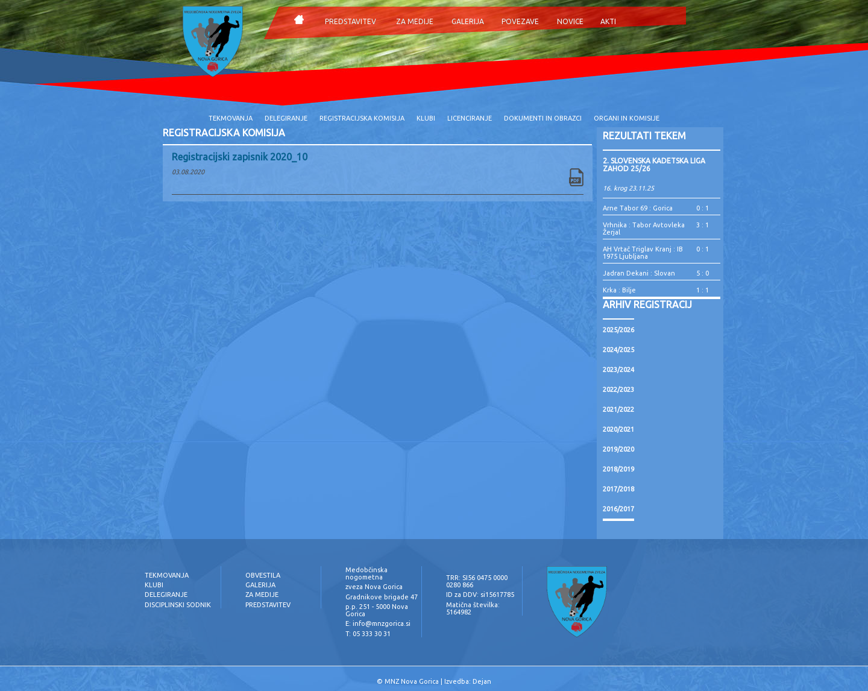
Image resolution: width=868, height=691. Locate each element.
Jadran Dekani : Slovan (639, 273)
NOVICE (570, 21)
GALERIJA (467, 21)
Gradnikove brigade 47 (381, 597)
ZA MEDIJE (414, 21)
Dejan (482, 681)
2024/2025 (618, 349)
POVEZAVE (520, 21)
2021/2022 (618, 409)
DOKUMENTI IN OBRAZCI (543, 118)
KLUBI (426, 118)
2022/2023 (618, 389)
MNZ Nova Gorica (412, 681)
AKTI (608, 21)
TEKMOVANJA (231, 118)
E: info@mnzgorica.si (377, 623)
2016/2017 (618, 509)
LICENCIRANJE (469, 118)
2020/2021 (618, 429)
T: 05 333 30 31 (368, 633)
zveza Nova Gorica (374, 586)
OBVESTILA (262, 575)
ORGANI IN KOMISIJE (626, 118)
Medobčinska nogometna (366, 573)
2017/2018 (618, 489)
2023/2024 (618, 369)
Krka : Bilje (619, 290)
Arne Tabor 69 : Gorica (638, 208)
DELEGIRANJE (286, 118)
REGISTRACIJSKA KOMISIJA (361, 118)
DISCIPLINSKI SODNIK (178, 604)
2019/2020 (618, 449)
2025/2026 (618, 329)
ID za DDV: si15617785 (480, 594)
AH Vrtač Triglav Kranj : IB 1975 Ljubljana (643, 252)
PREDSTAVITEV (350, 21)
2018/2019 (618, 469)
